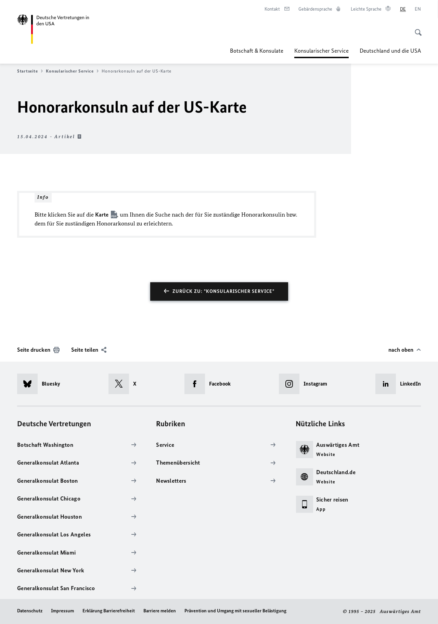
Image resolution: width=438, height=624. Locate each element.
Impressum (62, 611)
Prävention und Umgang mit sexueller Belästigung (235, 611)
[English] (418, 9)
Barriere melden (159, 611)
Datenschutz (29, 611)
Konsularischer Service (321, 50)
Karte (101, 214)
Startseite (30, 71)
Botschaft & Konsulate (256, 50)
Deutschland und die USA (390, 50)
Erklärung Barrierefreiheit (108, 611)
